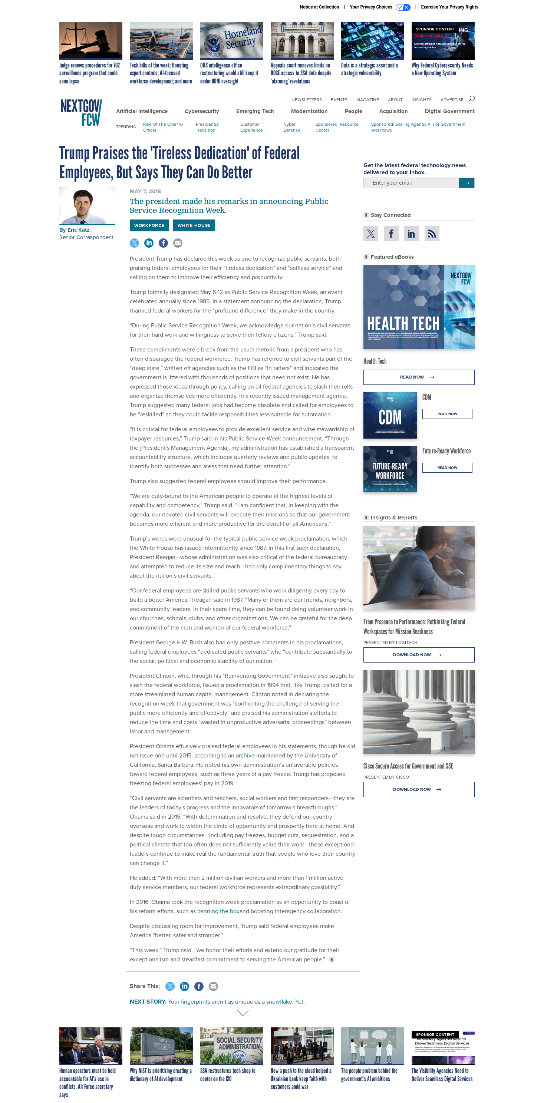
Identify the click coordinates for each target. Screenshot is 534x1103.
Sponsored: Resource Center (337, 127)
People (353, 111)
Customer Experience (251, 127)
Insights (422, 99)
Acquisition (393, 111)
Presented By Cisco (386, 777)
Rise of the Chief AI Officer (163, 127)
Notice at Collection (319, 7)
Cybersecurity (202, 111)
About (395, 99)
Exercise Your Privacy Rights (449, 7)
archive (245, 755)
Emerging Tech (255, 111)
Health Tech (375, 361)
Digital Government (450, 111)
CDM (426, 397)
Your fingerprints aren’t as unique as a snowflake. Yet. (236, 1001)
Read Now (419, 377)
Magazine (367, 99)
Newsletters (306, 99)
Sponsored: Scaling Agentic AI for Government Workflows (418, 127)
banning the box (218, 911)
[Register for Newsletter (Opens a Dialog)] (466, 183)
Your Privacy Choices (380, 7)
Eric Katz (78, 230)
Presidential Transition (208, 127)
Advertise (452, 99)
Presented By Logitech (390, 642)
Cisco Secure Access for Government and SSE (408, 766)
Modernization (309, 111)
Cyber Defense (292, 127)
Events (339, 99)
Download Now (419, 654)
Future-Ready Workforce (446, 450)
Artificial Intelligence (142, 111)
